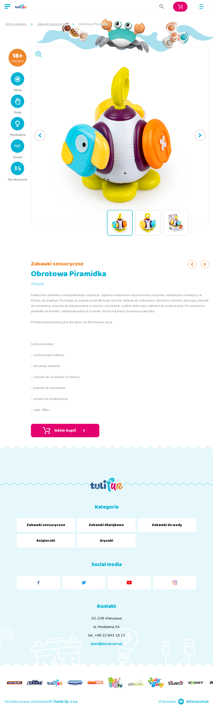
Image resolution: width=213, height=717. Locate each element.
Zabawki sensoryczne (52, 24)
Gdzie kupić (64, 430)
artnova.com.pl (197, 701)
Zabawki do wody (167, 525)
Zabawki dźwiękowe (106, 525)
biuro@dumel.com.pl (106, 644)
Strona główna (15, 24)
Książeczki (46, 540)
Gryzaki (106, 540)
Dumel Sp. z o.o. (65, 701)
